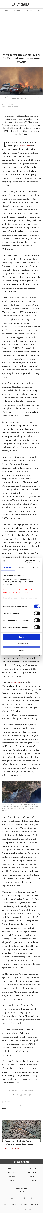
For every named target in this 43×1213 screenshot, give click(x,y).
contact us (35, 1204)
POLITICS (11, 1168)
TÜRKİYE (6, 10)
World (11, 1172)
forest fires (25, 145)
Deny (21, 650)
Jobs (5, 1204)
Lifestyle (10, 1176)
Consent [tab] (7, 567)
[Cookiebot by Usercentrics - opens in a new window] (26, 561)
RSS (21, 1207)
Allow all (21, 637)
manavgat (16, 1105)
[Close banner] (39, 561)
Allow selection (21, 644)
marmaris (32, 1105)
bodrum (5, 1109)
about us (24, 1204)
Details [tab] (21, 567)
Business (32, 1172)
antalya (24, 1105)
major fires (15, 682)
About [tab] (35, 567)
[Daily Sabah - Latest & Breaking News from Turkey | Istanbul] (21, 4)
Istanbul (17, 10)
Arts (32, 1176)
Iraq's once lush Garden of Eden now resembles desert (19, 1143)
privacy (14, 1204)
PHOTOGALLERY (14, 1149)
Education (29, 10)
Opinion (32, 1180)
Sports (10, 1180)
